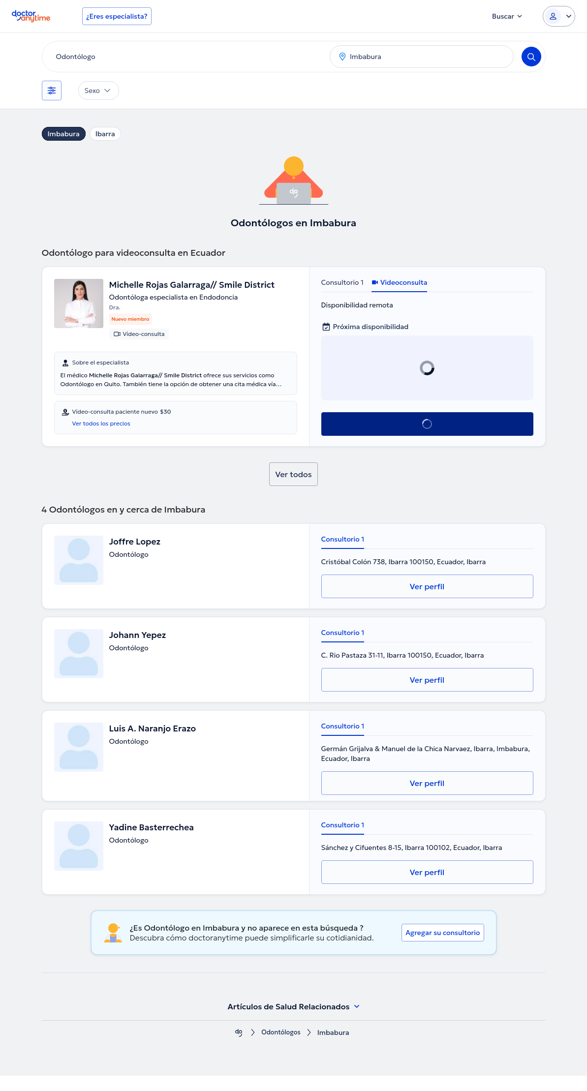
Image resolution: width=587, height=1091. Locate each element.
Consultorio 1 (342, 282)
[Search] (531, 56)
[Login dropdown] (559, 16)
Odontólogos (281, 1048)
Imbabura (64, 133)
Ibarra (105, 133)
